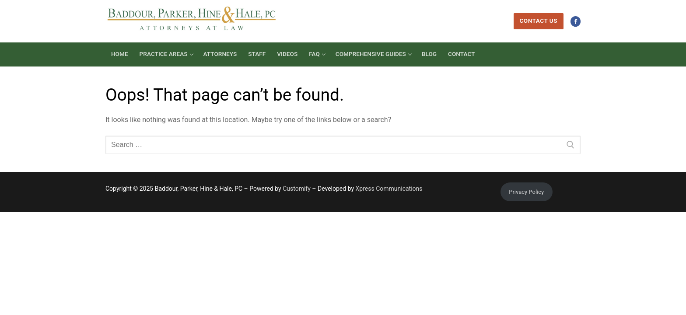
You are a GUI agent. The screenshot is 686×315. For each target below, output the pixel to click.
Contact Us (538, 20)
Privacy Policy (526, 192)
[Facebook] (575, 21)
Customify (297, 188)
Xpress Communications (389, 188)
